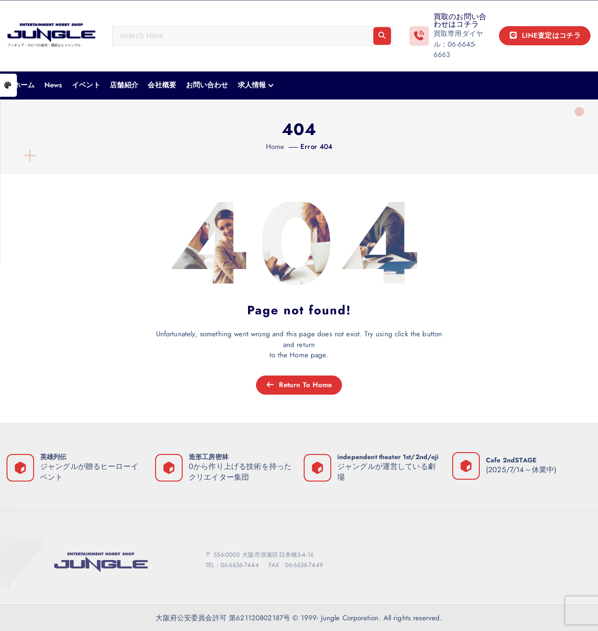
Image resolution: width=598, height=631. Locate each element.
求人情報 (252, 85)
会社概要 (162, 85)
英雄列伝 (53, 456)
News (53, 85)
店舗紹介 (124, 85)
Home (275, 147)
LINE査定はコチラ (545, 35)
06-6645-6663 (455, 49)
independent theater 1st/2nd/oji (388, 456)
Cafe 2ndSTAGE (511, 460)
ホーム (24, 85)
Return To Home (299, 385)
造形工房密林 (208, 456)
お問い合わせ (207, 85)
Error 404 (316, 147)
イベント (86, 85)
